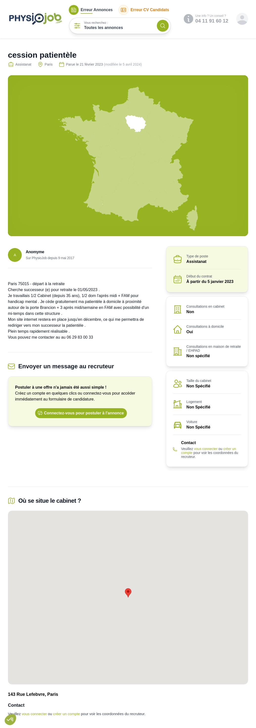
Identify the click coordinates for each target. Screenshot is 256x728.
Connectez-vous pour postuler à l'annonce (81, 413)
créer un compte (66, 714)
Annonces (91, 10)
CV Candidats (143, 10)
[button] (10, 720)
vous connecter (205, 449)
